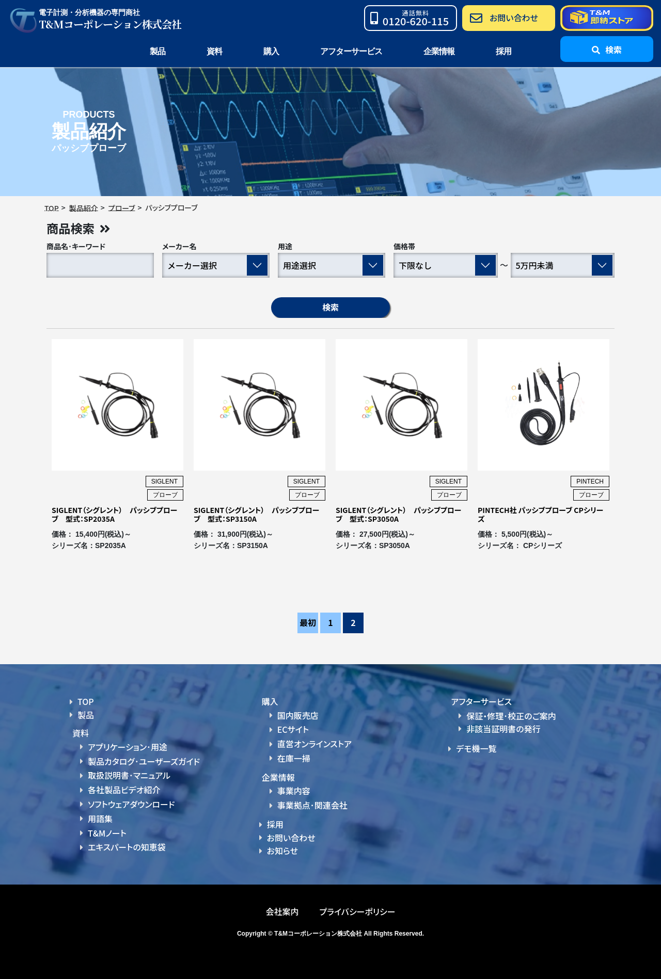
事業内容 (293, 790)
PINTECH (590, 482)
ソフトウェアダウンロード (131, 803)
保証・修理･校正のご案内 (511, 716)
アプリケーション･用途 (127, 747)
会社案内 (281, 910)
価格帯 (404, 247)
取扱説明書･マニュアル (129, 775)
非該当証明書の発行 (503, 729)
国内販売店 (298, 715)
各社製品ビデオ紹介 (124, 789)
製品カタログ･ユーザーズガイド (144, 761)
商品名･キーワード (75, 247)
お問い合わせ (291, 836)
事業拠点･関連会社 (312, 804)
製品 (85, 715)
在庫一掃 (293, 758)
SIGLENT (164, 482)
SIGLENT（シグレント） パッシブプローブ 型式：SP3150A (256, 514)
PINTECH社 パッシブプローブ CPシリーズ (540, 514)
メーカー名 (179, 247)
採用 (503, 51)
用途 (285, 247)
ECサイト (293, 729)
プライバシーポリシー (357, 910)
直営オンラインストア (314, 743)
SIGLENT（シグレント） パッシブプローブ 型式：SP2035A (114, 514)
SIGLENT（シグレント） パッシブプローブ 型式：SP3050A (398, 514)
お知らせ (282, 850)
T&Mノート (107, 832)
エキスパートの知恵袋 (127, 846)
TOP (85, 702)
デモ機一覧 (476, 749)
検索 (330, 307)
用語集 (100, 818)
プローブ (165, 495)
